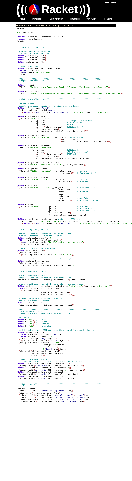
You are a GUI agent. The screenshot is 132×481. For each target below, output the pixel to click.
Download (36, 19)
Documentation (56, 19)
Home (19, 25)
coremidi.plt (41, 25)
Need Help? (110, 2)
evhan (29, 25)
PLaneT (74, 19)
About (22, 19)
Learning (108, 19)
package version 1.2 (61, 25)
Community (91, 19)
